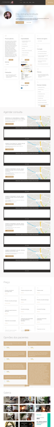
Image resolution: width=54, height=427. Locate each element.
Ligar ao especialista (9, 123)
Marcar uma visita (20, 22)
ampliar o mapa (39, 146)
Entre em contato (28, 22)
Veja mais (11, 59)
